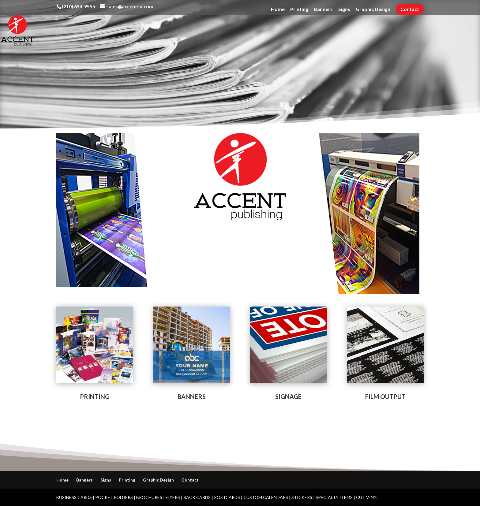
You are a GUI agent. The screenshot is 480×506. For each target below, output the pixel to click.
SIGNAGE (288, 396)
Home (278, 9)
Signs (344, 9)
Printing (299, 9)
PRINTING (95, 396)
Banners (323, 9)
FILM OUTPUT (385, 396)
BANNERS (192, 396)
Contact (409, 9)
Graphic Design (373, 9)
